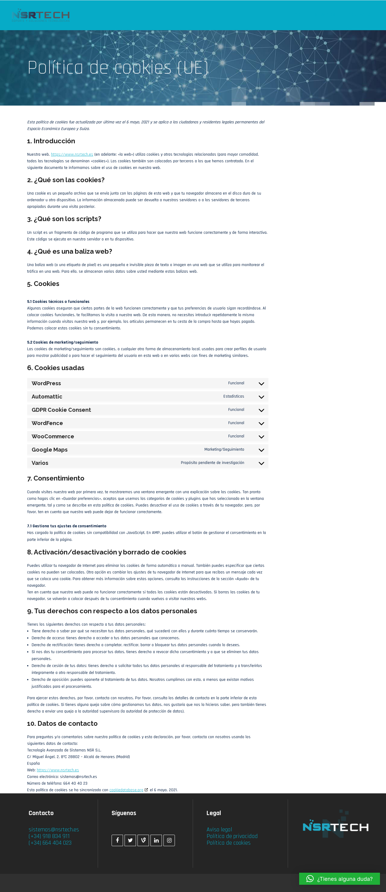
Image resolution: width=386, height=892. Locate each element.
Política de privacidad (232, 836)
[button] (339, 879)
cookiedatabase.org (126, 790)
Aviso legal (219, 829)
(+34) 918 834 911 (49, 836)
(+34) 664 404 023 (50, 843)
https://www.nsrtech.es (72, 154)
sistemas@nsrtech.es (54, 829)
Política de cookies (229, 843)
